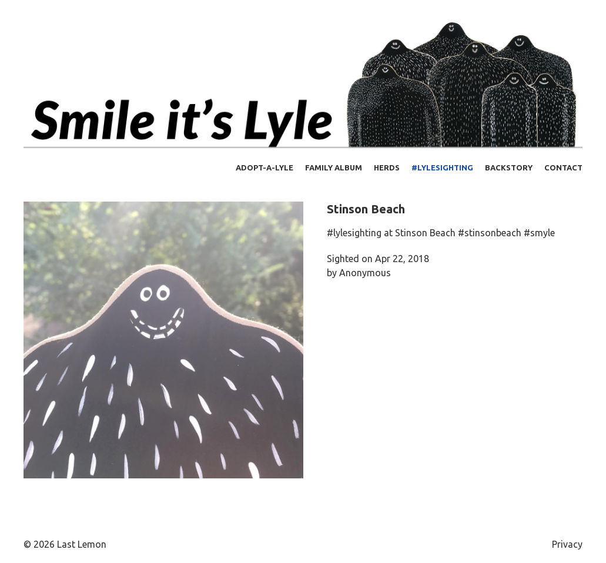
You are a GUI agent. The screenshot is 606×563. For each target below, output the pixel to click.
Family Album (333, 167)
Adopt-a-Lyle (264, 167)
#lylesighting (442, 167)
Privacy (567, 544)
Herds (387, 167)
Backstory (509, 167)
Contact (563, 167)
